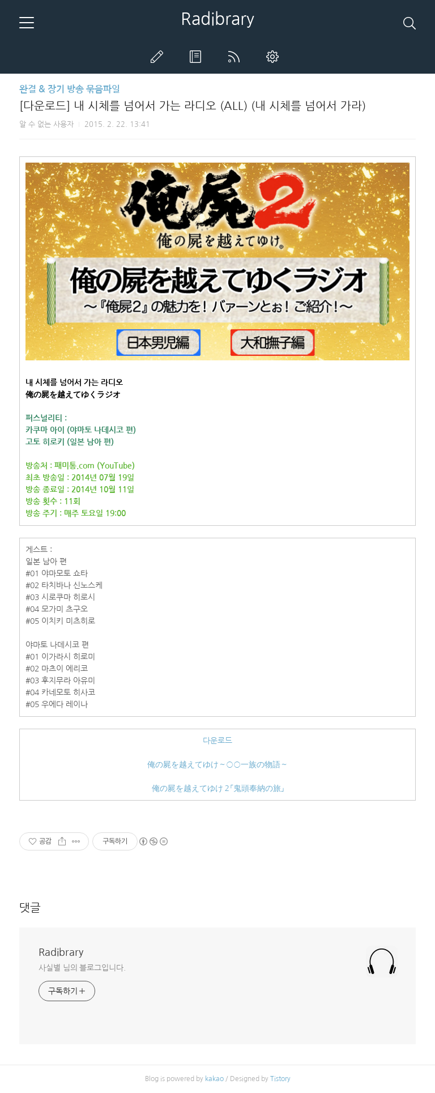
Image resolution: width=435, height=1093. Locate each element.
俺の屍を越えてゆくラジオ (73, 394)
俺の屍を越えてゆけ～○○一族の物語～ (217, 764)
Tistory (280, 1078)
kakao (214, 1078)
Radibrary (217, 18)
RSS (236, 56)
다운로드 (217, 741)
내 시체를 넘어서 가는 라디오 (74, 382)
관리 (274, 56)
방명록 (197, 56)
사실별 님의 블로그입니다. (82, 968)
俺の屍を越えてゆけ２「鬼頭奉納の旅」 (218, 788)
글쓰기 (159, 56)
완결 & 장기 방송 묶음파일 (69, 89)
